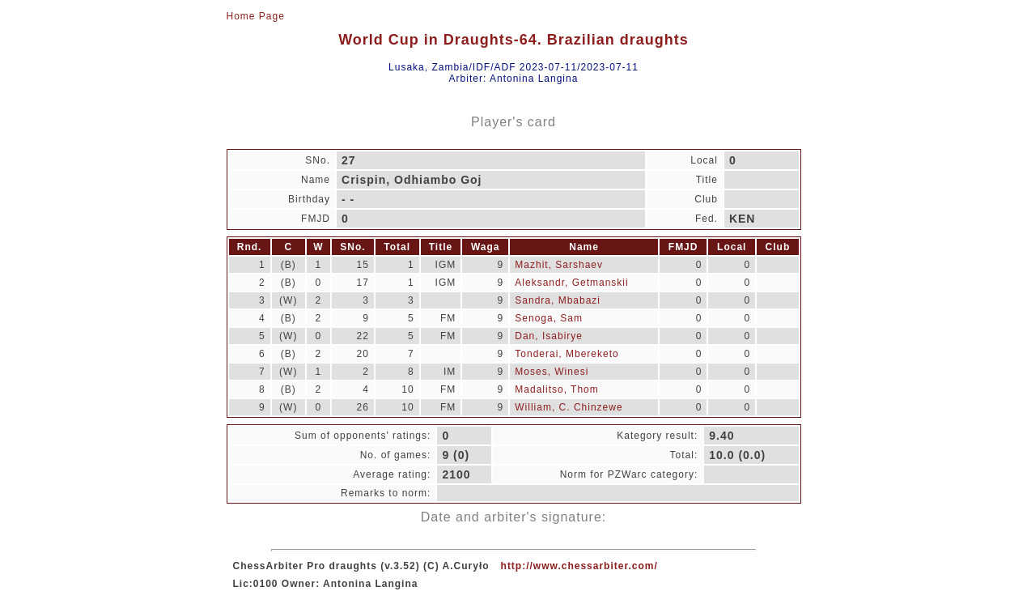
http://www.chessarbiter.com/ (579, 566)
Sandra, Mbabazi (557, 300)
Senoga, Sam (549, 318)
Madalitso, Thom (556, 389)
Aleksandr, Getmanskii (571, 282)
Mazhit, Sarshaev (559, 264)
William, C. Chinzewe (568, 407)
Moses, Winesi (551, 371)
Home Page (256, 16)
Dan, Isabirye (549, 336)
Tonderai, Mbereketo (566, 353)
